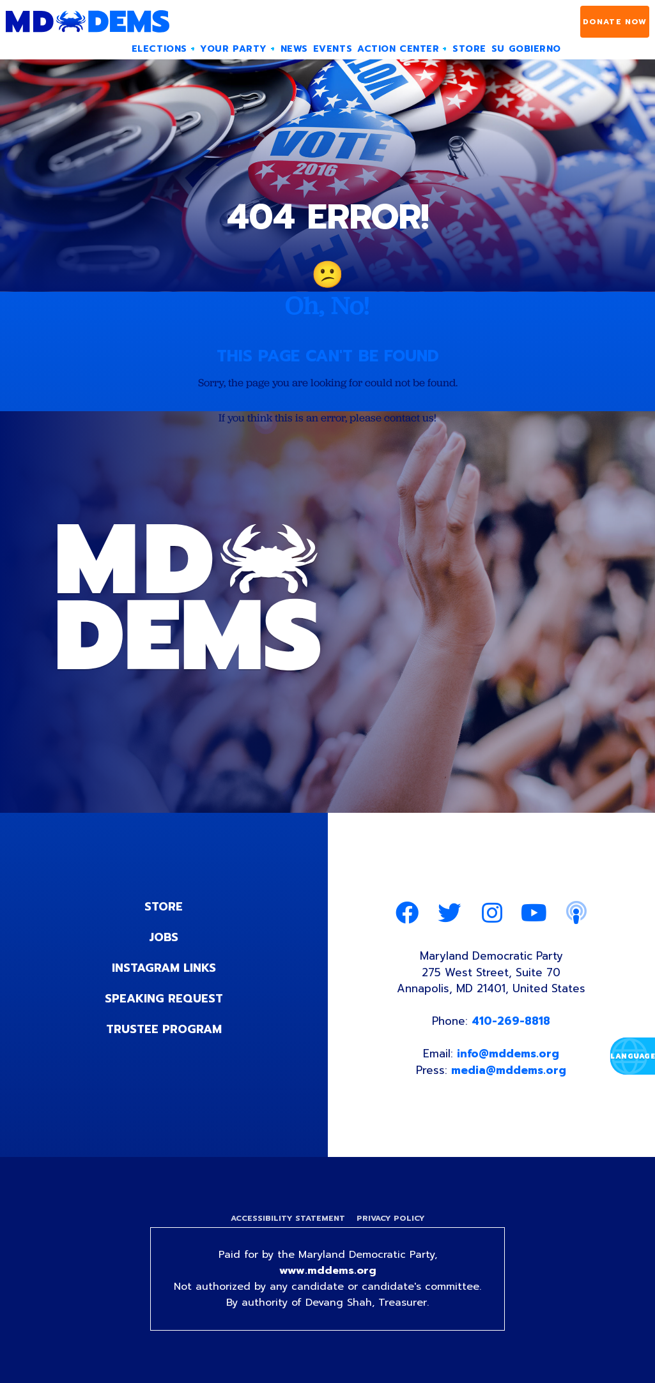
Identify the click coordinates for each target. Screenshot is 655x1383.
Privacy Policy (391, 1218)
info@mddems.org (508, 1053)
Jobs (163, 937)
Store (163, 907)
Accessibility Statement (288, 1218)
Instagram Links (164, 968)
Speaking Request (164, 999)
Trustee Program (164, 1029)
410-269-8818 (511, 1021)
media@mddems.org (508, 1070)
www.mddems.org (327, 1270)
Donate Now (615, 21)
